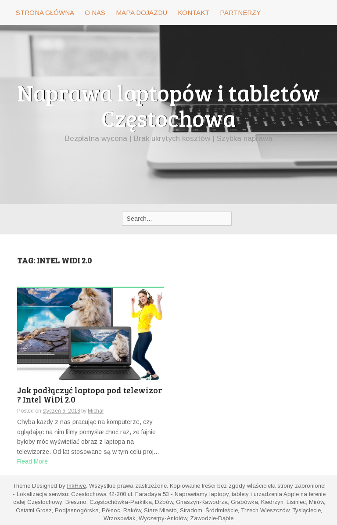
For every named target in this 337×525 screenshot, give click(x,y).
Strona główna (45, 12)
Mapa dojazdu (141, 12)
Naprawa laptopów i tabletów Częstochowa (168, 105)
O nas (95, 12)
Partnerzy (240, 12)
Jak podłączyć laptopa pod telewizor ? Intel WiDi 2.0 (89, 395)
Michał (96, 411)
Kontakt (193, 12)
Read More (32, 461)
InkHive (76, 485)
